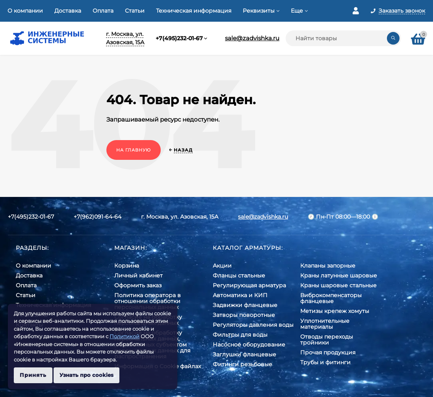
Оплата (103, 10)
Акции (222, 265)
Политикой (124, 336)
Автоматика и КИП (240, 295)
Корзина (126, 265)
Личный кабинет (138, 275)
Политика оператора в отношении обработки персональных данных (147, 301)
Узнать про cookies (86, 375)
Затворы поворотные (244, 314)
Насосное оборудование (249, 344)
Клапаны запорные (327, 265)
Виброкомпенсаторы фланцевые (331, 298)
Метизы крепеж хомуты (334, 311)
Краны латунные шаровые (338, 275)
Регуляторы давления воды (253, 324)
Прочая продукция (327, 352)
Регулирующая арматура (249, 285)
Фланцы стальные (239, 275)
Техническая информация (193, 10)
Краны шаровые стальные (338, 285)
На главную (133, 150)
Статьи (135, 10)
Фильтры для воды (240, 334)
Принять (33, 375)
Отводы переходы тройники (326, 339)
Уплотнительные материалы (324, 323)
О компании (25, 10)
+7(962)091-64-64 (97, 216)
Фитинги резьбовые (242, 364)
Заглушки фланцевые (244, 354)
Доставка (67, 10)
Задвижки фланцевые (245, 305)
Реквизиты (259, 10)
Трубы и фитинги (325, 362)
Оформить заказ (138, 285)
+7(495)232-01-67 (179, 38)
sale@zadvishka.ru (252, 38)
